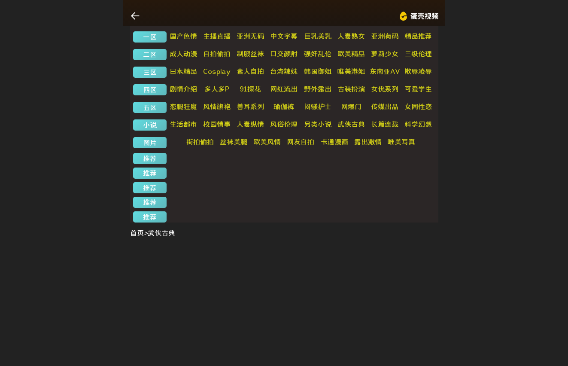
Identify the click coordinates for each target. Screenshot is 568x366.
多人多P (216, 88)
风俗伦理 (284, 124)
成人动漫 (183, 53)
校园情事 (217, 124)
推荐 (150, 158)
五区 (150, 107)
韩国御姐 (317, 71)
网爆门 (351, 106)
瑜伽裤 (283, 106)
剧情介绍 (183, 88)
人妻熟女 (351, 36)
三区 (150, 72)
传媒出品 (384, 106)
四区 (150, 89)
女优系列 (384, 88)
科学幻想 (418, 124)
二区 (150, 54)
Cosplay (217, 71)
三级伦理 (418, 53)
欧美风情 (267, 141)
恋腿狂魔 (183, 106)
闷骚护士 (317, 106)
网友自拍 (300, 141)
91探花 (250, 88)
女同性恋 (418, 106)
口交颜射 (284, 53)
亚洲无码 (250, 36)
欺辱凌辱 (418, 71)
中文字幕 (284, 36)
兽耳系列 (250, 106)
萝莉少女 (384, 53)
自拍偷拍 (217, 53)
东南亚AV (385, 71)
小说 (150, 125)
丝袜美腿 (233, 141)
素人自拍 (250, 71)
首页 (137, 232)
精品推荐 (418, 36)
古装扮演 (351, 88)
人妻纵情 (250, 124)
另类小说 (317, 124)
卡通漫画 (334, 141)
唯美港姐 (351, 71)
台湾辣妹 (284, 71)
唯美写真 (401, 141)
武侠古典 (351, 124)
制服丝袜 (250, 53)
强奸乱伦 (317, 53)
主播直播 (217, 36)
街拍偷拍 (200, 141)
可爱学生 (418, 88)
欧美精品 (351, 53)
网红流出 (284, 88)
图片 (150, 142)
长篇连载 (384, 124)
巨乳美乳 (317, 36)
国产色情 (183, 36)
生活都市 (183, 124)
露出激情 (368, 141)
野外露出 (317, 88)
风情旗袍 (217, 106)
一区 (150, 37)
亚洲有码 (384, 36)
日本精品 (183, 71)
